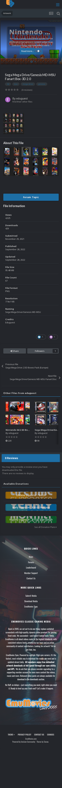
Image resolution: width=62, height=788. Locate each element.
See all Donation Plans (45, 527)
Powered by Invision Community (23, 741)
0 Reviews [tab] (11, 458)
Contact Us (30, 578)
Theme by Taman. (43, 741)
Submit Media (31, 595)
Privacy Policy (24, 734)
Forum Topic (31, 197)
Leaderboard (31, 567)
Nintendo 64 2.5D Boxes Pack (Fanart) (26, 429)
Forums (31, 562)
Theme (11, 734)
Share (14, 350)
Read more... (30, 51)
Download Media (31, 601)
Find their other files (22, 101)
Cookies (50, 734)
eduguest (22, 98)
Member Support (31, 573)
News (31, 556)
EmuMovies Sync (31, 606)
